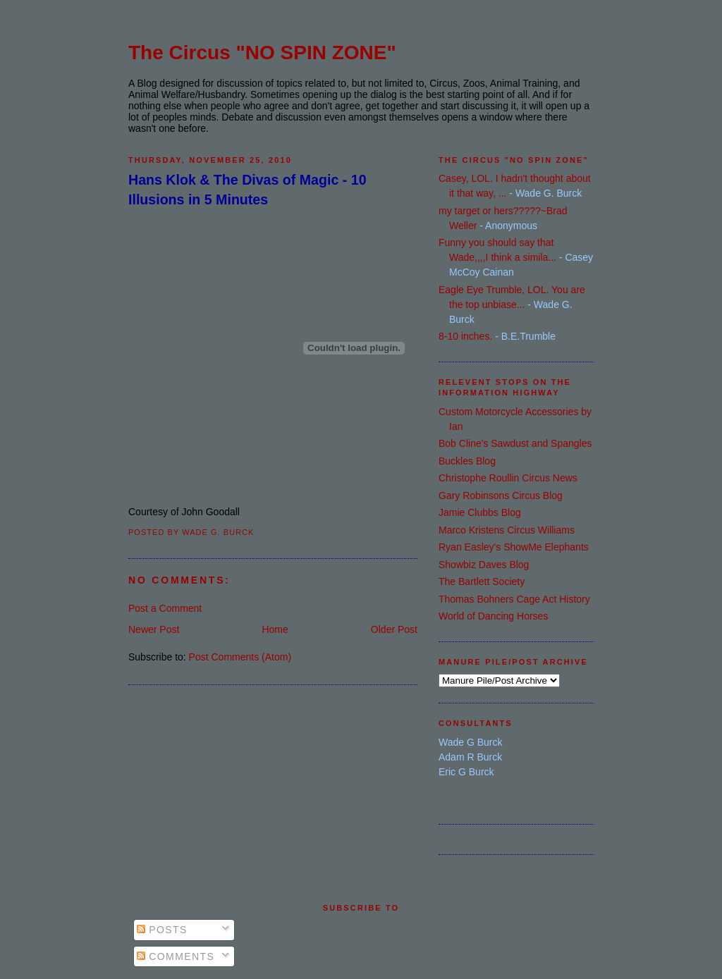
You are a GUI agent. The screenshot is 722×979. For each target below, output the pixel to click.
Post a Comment (165, 608)
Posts (162, 929)
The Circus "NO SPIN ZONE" (262, 52)
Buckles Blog (467, 461)
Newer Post (153, 629)
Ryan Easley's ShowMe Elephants (514, 547)
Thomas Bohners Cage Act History (514, 599)
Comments (175, 956)
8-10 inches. (465, 336)
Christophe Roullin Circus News (508, 478)
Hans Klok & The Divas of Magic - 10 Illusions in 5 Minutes (247, 189)
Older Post (394, 629)
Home (275, 629)
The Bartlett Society (482, 581)
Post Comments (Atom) (240, 657)
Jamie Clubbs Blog (480, 512)
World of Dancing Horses (493, 616)
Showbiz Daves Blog (484, 564)
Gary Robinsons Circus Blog (501, 495)
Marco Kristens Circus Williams (507, 530)
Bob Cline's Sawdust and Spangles (515, 443)
